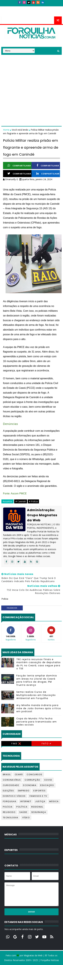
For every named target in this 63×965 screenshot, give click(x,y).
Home (6, 129)
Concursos (34, 774)
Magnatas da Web (33, 955)
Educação (47, 785)
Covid (48, 779)
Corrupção (32, 779)
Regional (37, 806)
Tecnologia (10, 817)
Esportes (39, 790)
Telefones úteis (12, 13)
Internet (25, 801)
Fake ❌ (16, 743)
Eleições (8, 790)
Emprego (24, 790)
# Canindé (20, 501)
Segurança (38, 812)
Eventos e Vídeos (14, 796)
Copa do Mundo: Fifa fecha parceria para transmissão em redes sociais (36, 721)
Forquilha (9, 801)
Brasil (7, 774)
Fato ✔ (47, 743)
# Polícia (33, 501)
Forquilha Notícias (49, 960)
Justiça (40, 801)
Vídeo (26, 817)
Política (21, 806)
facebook (12, 607)
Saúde (23, 812)
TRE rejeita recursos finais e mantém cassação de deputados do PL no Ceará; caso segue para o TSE (38, 664)
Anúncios (35, 7)
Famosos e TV (38, 796)
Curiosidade (11, 785)
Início (7, 7)
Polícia (8, 806)
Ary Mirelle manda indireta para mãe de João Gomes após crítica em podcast (38, 708)
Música (54, 801)
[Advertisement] (31, 86)
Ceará (19, 774)
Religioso (9, 812)
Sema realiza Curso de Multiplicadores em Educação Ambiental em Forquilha (36, 695)
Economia (29, 785)
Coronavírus (12, 779)
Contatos (20, 7)
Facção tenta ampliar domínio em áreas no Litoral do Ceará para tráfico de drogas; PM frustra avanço (36, 680)
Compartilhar (19, 165)
